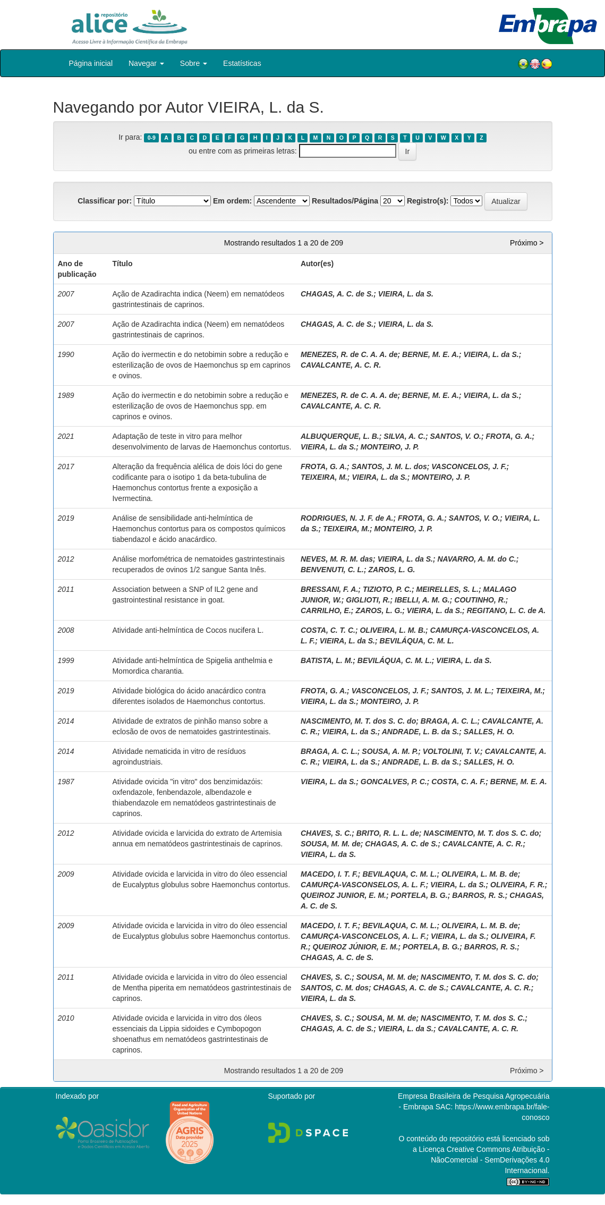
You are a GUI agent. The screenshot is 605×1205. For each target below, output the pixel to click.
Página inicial (91, 63)
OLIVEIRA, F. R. (517, 884)
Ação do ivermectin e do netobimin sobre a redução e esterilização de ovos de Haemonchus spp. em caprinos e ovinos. (200, 406)
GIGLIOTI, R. (368, 600)
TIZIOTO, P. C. (387, 589)
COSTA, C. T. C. (328, 630)
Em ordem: (232, 201)
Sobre (193, 63)
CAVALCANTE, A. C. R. (341, 365)
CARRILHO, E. (326, 610)
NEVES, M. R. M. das (337, 559)
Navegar (146, 63)
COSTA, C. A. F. (458, 781)
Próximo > (526, 243)
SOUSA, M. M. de (331, 843)
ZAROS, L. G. (392, 569)
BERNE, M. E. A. (430, 354)
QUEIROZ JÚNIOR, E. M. (355, 947)
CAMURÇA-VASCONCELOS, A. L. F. (363, 936)
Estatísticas (242, 63)
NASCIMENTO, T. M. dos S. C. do (478, 977)
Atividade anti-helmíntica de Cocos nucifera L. (187, 630)
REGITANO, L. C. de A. (506, 610)
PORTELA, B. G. (419, 895)
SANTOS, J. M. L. (461, 690)
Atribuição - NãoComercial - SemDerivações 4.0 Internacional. (490, 1160)
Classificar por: (105, 201)
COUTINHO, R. (479, 600)
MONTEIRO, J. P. (390, 447)
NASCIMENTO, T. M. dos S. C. (473, 1018)
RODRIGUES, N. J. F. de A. (347, 518)
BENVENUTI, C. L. (332, 569)
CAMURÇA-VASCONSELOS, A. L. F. (363, 884)
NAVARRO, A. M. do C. (476, 559)
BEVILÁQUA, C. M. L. (417, 641)
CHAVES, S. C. (326, 833)
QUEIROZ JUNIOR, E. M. (343, 895)
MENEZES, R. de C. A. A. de (349, 354)
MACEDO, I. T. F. (329, 874)
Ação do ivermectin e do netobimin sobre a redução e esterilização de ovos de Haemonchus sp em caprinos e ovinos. (201, 365)
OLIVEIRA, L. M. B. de (479, 874)
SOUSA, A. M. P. (390, 751)
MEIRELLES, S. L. (447, 589)
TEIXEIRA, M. (324, 477)
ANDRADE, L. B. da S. (420, 731)
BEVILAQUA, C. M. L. (399, 874)
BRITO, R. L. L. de (387, 833)
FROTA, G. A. (508, 436)
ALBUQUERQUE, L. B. (340, 436)
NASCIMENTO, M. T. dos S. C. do (358, 721)
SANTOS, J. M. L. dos (389, 466)
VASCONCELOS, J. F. (468, 466)
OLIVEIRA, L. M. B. (392, 630)
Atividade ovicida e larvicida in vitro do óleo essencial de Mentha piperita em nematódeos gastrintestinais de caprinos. (201, 988)
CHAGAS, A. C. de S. (337, 294)
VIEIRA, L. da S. (405, 294)
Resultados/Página (345, 201)
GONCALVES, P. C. (394, 781)
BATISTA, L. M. (327, 660)
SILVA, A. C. (404, 436)
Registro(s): (428, 201)
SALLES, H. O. (489, 731)
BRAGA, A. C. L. (449, 721)
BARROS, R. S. (478, 895)
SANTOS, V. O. (455, 436)
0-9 (152, 137)
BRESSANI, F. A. (329, 589)
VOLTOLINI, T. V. (451, 751)
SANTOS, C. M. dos (335, 987)
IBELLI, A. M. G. (422, 600)
